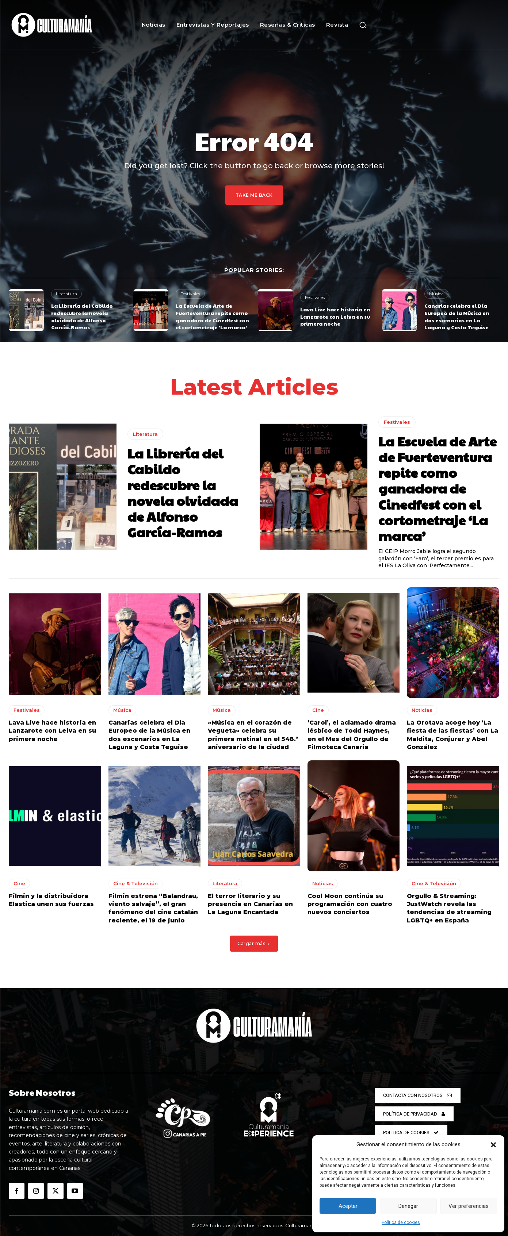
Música (436, 293)
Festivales (190, 293)
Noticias (422, 710)
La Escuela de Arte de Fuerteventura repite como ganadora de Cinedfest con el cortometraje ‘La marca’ (212, 316)
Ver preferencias (468, 1206)
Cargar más (254, 944)
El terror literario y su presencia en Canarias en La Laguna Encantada (250, 904)
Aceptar (348, 1206)
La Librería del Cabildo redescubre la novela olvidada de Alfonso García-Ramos (82, 316)
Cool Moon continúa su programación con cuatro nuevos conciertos (350, 904)
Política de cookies (401, 1222)
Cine (318, 710)
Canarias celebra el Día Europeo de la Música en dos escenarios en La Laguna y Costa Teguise (456, 316)
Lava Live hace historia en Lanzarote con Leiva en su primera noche (335, 316)
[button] (493, 1144)
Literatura (66, 293)
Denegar (408, 1206)
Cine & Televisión (135, 883)
